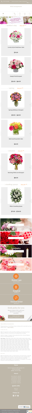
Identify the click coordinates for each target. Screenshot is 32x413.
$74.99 (16, 52)
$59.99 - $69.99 (16, 115)
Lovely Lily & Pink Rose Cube (16, 47)
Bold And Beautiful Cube (16, 139)
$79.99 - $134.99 (16, 211)
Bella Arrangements (16, 6)
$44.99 (16, 144)
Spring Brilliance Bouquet (16, 110)
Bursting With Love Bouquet (16, 172)
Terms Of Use (4, 412)
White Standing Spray (16, 206)
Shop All (22, 25)
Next (30, 42)
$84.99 (16, 178)
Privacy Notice (11, 412)
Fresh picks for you (16, 310)
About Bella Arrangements (7, 324)
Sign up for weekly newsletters (16, 316)
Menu (3, 15)
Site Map (17, 412)
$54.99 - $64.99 (16, 81)
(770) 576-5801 (6, 1)
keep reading (10, 327)
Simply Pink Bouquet (16, 76)
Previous (2, 42)
